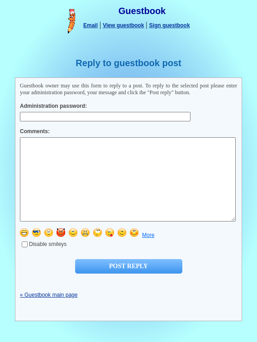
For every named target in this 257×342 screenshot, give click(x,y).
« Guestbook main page (48, 311)
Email (90, 25)
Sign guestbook (169, 25)
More (148, 251)
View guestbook (123, 25)
